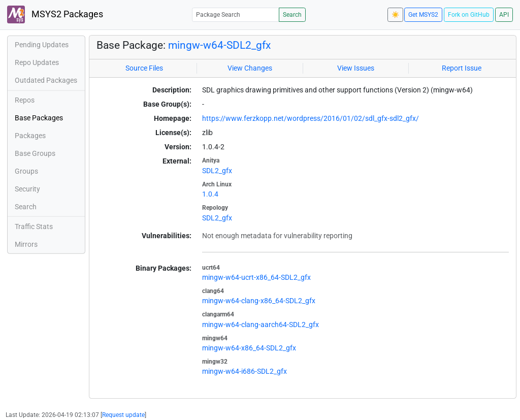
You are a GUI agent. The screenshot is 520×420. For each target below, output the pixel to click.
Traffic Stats (34, 226)
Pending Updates (42, 45)
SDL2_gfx (217, 171)
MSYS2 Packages (55, 14)
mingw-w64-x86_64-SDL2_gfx (249, 348)
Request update (123, 414)
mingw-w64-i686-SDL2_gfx (244, 371)
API (504, 14)
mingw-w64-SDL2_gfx (219, 45)
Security (27, 189)
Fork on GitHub (469, 14)
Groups (26, 171)
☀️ (395, 14)
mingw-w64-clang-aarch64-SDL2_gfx (260, 324)
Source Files (144, 68)
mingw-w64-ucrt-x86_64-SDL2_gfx (256, 277)
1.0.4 (210, 194)
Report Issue (461, 68)
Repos (25, 100)
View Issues (355, 68)
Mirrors (26, 244)
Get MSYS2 (423, 14)
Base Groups (35, 153)
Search (292, 14)
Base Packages (39, 118)
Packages (30, 136)
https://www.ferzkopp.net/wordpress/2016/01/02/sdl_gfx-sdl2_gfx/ (310, 118)
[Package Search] (235, 14)
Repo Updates (37, 62)
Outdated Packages (46, 80)
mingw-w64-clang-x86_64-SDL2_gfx (258, 301)
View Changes (250, 68)
